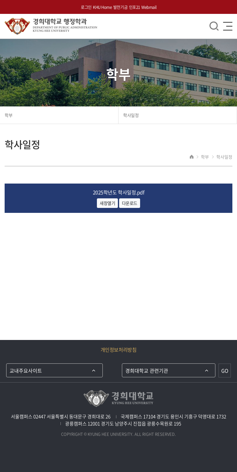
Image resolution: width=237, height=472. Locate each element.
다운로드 (129, 203)
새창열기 (107, 203)
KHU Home (102, 7)
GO (224, 370)
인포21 (134, 7)
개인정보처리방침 (118, 349)
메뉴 (227, 26)
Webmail (149, 7)
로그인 (86, 7)
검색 (214, 26)
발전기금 (120, 7)
